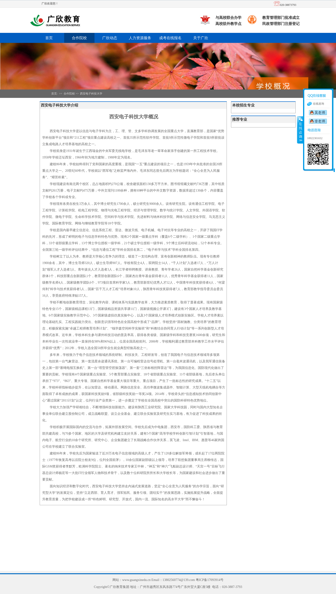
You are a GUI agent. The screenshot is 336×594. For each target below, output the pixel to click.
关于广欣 (200, 38)
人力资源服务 (140, 38)
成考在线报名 (170, 38)
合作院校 (79, 38)
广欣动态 (109, 38)
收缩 (300, 130)
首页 (49, 38)
